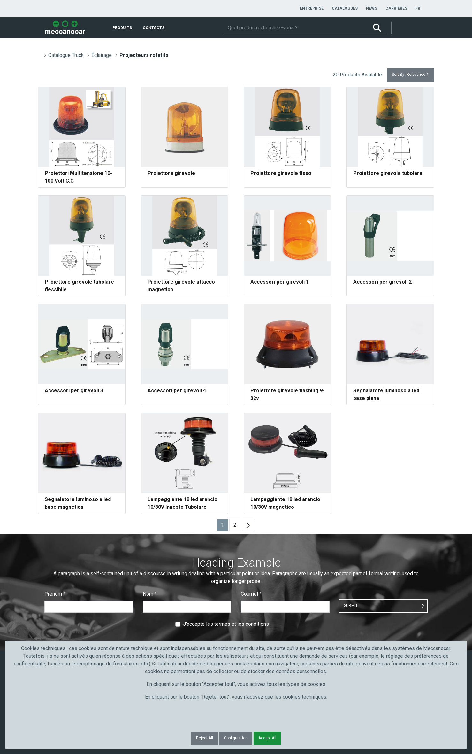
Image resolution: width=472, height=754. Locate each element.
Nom (149, 594)
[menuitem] (312, 8)
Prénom (54, 594)
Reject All (204, 738)
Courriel (251, 594)
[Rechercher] (296, 28)
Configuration (235, 738)
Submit (351, 605)
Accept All (267, 738)
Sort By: (410, 74)
